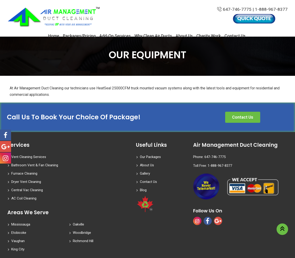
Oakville (78, 201)
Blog (143, 190)
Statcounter (9, 254)
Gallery (145, 173)
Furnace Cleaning (24, 165)
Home (53, 36)
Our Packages (150, 157)
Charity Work (208, 36)
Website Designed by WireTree (268, 244)
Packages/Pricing (79, 36)
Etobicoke (18, 209)
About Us (184, 36)
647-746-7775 (233, 9)
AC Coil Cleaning (85, 173)
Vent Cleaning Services (28, 157)
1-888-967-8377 (271, 9)
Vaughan (18, 218)
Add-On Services (115, 36)
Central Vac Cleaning (27, 173)
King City (17, 226)
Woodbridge (82, 209)
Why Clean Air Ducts (153, 36)
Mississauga (20, 201)
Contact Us (234, 36)
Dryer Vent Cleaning (88, 165)
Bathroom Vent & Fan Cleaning (96, 157)
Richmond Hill (83, 218)
